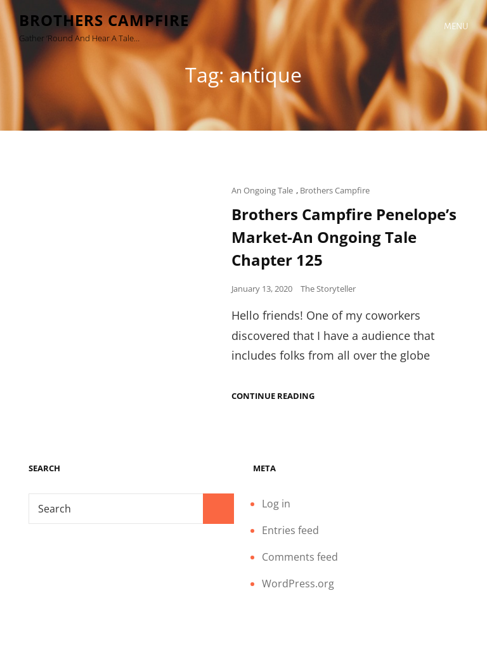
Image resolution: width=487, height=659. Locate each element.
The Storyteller (328, 288)
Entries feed (290, 530)
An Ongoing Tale (262, 190)
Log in (276, 504)
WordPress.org (298, 583)
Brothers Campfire (104, 20)
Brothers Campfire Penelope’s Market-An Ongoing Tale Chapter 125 (344, 237)
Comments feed (300, 557)
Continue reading (273, 396)
